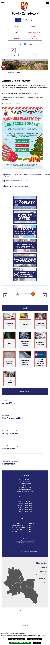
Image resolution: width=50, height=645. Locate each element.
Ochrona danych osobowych (16, 639)
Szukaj (35, 54)
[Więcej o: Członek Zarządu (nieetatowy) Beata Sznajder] (22, 447)
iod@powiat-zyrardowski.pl (30, 551)
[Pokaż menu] (47, 2)
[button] (2, 2)
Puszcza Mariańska (41, 574)
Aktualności (10, 72)
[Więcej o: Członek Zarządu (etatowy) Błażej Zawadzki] (22, 432)
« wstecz (46, 190)
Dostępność (25, 624)
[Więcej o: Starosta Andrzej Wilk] (22, 402)
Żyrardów (44, 567)
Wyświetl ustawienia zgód (34, 639)
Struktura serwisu (25, 610)
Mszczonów (43, 571)
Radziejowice (43, 578)
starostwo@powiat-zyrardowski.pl (25, 542)
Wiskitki (44, 582)
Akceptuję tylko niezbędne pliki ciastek (20, 642)
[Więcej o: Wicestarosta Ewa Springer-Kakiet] (22, 417)
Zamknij (37, 642)
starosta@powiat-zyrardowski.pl (25, 540)
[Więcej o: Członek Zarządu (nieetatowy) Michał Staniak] (22, 462)
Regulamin (25, 617)
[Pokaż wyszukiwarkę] (13, 50)
